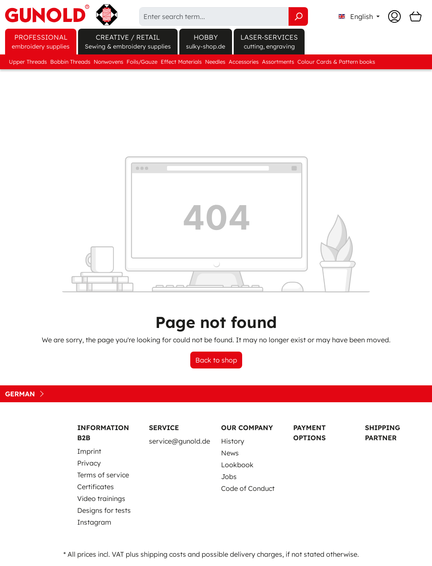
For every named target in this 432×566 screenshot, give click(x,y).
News (230, 453)
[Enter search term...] (214, 16)
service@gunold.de (179, 441)
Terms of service (103, 475)
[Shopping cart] (415, 16)
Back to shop (216, 360)
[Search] (298, 16)
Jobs (229, 476)
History (232, 441)
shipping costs (163, 554)
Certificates (95, 486)
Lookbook (237, 464)
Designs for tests (104, 510)
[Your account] (394, 16)
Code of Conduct (248, 488)
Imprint (89, 451)
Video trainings (101, 498)
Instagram (94, 522)
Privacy (89, 463)
